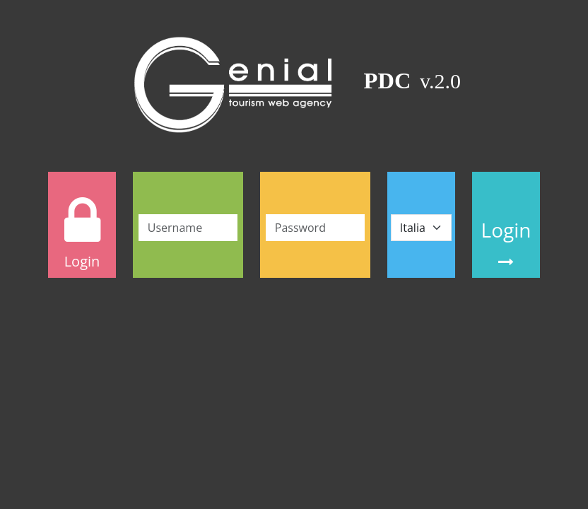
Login (506, 243)
